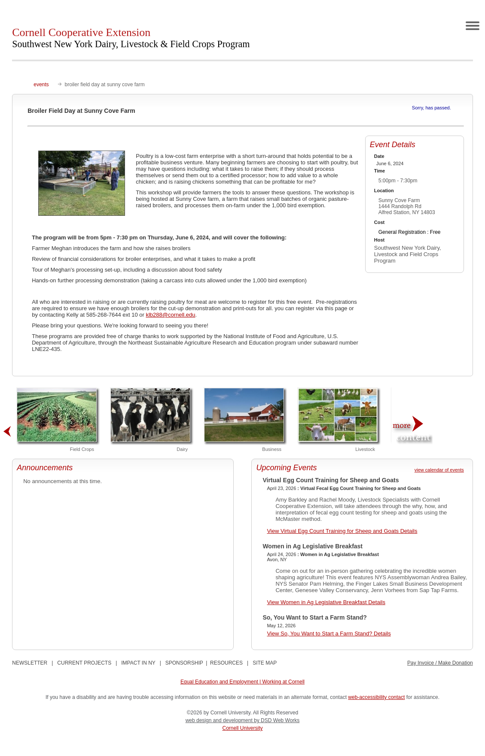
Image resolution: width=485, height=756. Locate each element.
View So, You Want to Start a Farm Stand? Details (328, 633)
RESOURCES (226, 663)
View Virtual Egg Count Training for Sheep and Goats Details (342, 531)
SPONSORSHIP (184, 663)
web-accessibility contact (376, 697)
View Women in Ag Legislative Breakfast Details (326, 602)
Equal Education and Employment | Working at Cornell (242, 682)
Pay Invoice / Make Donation (440, 663)
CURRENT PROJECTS (84, 663)
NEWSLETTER (29, 663)
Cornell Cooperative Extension (131, 37)
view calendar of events (439, 469)
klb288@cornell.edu (170, 314)
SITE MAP (265, 663)
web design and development (220, 720)
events (41, 85)
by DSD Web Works (276, 720)
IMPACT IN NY (138, 663)
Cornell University (242, 728)
